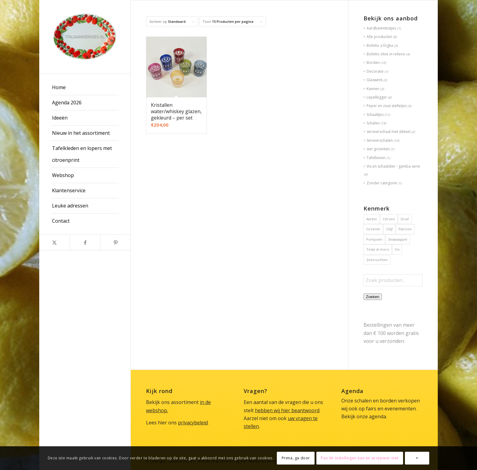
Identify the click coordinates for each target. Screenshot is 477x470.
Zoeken (372, 296)
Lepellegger (377, 97)
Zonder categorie (382, 183)
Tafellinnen (376, 157)
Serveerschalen (380, 140)
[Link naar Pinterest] (115, 242)
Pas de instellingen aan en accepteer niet (360, 458)
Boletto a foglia (380, 45)
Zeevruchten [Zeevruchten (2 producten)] (377, 259)
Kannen (373, 88)
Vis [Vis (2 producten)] (397, 249)
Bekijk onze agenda (363, 416)
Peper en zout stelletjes (387, 105)
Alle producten (379, 36)
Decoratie (375, 71)
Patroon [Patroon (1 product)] (405, 229)
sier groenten (378, 148)
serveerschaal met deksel (388, 131)
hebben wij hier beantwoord (287, 410)
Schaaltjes (375, 114)
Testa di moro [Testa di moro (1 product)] (377, 249)
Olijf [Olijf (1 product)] (389, 229)
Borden (373, 62)
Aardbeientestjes (381, 28)
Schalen (373, 123)
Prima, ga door (296, 458)
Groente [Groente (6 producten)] (373, 229)
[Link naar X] (54, 242)
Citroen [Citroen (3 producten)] (389, 219)
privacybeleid (193, 422)
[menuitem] (85, 87)
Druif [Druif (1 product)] (405, 219)
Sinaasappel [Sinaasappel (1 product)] (397, 239)
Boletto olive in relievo (386, 54)
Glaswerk (374, 79)
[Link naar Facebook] (85, 242)
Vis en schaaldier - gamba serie (393, 166)
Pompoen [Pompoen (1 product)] (374, 239)
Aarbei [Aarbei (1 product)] (371, 219)
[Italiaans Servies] (84, 36)
